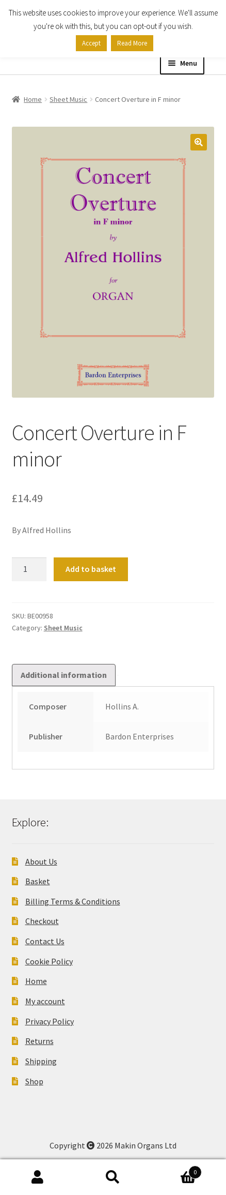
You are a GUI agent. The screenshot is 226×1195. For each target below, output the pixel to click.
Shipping (41, 1061)
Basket (37, 881)
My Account (37, 1177)
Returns (39, 1041)
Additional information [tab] (64, 675)
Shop (34, 1081)
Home (33, 99)
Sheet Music (68, 99)
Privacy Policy (49, 1021)
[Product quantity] (29, 569)
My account (45, 1001)
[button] (198, 142)
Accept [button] (91, 43)
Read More (132, 43)
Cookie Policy (49, 961)
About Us (41, 861)
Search (113, 1177)
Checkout (42, 921)
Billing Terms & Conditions (72, 901)
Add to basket (91, 569)
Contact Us (44, 941)
